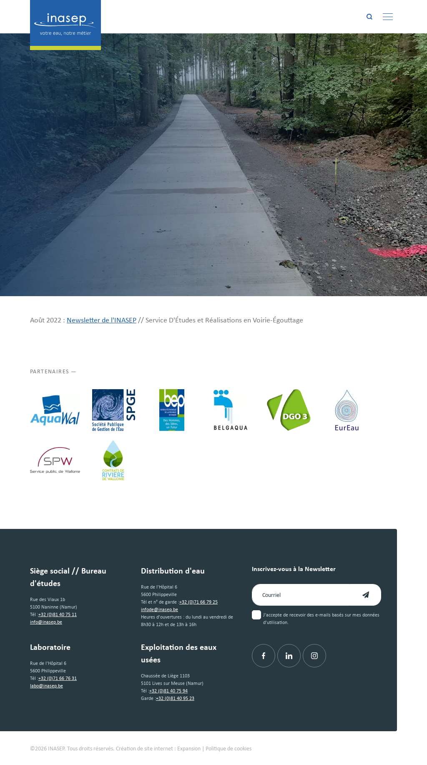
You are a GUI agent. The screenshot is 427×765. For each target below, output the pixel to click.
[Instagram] (314, 655)
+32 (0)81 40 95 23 (175, 698)
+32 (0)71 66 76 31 (57, 678)
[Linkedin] (289, 655)
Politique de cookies (228, 748)
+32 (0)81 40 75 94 (168, 690)
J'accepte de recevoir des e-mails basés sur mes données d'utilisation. (321, 618)
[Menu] (388, 17)
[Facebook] (263, 655)
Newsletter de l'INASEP (101, 320)
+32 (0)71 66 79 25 (198, 602)
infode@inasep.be (159, 609)
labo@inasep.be (46, 685)
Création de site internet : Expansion (158, 748)
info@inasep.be (46, 622)
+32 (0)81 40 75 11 (57, 614)
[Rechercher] (369, 17)
